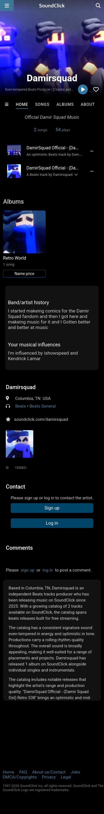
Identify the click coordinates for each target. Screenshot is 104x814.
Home (22, 104)
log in (48, 570)
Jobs (75, 772)
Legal (66, 777)
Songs (42, 104)
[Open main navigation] (7, 5)
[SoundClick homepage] (52, 5)
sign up (27, 570)
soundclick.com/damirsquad (41, 419)
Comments (19, 548)
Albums (65, 104)
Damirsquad (20, 387)
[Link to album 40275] (24, 244)
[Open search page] (98, 5)
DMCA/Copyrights (20, 777)
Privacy (49, 777)
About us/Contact (48, 772)
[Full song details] (92, 151)
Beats (20, 406)
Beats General (42, 406)
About (88, 104)
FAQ (23, 772)
